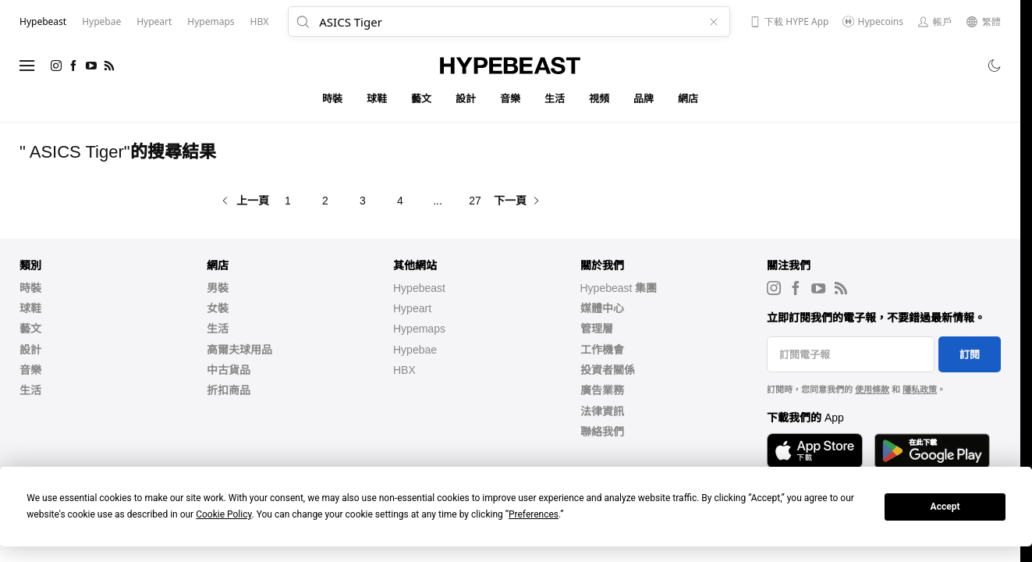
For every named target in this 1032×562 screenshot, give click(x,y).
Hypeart (412, 308)
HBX (404, 370)
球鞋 (377, 99)
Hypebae (415, 349)
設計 (466, 99)
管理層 (596, 328)
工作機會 (602, 349)
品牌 (643, 99)
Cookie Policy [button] (223, 514)
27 (475, 200)
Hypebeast (419, 288)
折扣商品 (228, 390)
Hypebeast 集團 (619, 288)
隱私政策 (920, 389)
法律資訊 (602, 411)
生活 (555, 99)
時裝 (332, 99)
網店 (688, 99)
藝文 (421, 99)
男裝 (218, 288)
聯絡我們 (602, 431)
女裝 (218, 308)
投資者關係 (607, 370)
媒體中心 (602, 308)
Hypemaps (419, 328)
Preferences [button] (534, 514)
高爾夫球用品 (239, 349)
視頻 (599, 99)
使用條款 (872, 389)
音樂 (510, 99)
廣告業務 (602, 390)
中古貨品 (228, 370)
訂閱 (969, 355)
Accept (945, 506)
